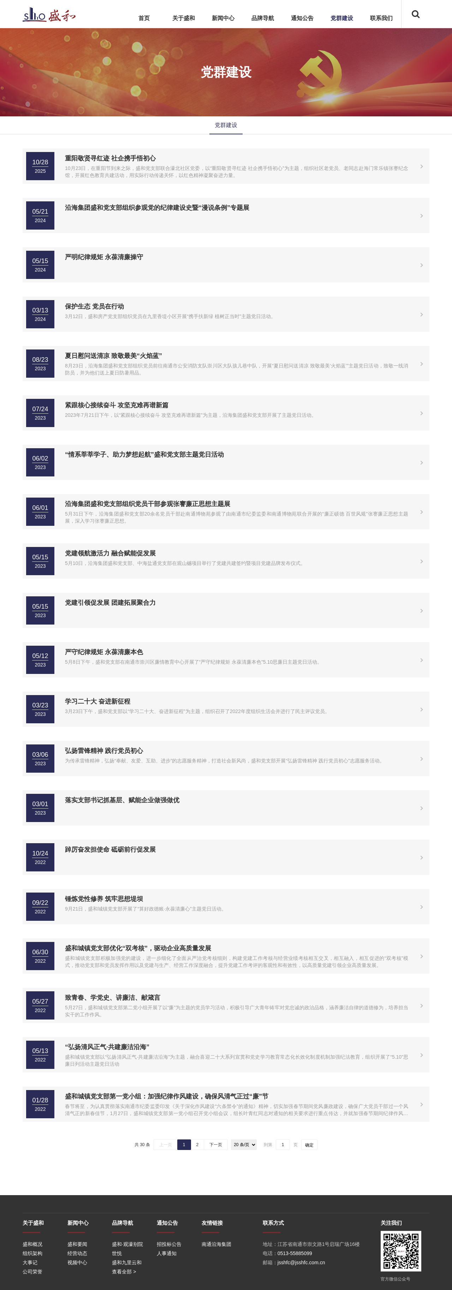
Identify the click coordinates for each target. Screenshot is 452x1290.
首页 (144, 18)
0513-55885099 (295, 1286)
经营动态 (77, 1286)
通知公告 (302, 18)
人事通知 (167, 1286)
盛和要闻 (77, 1277)
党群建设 (342, 18)
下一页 (215, 1144)
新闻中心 (223, 18)
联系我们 (381, 18)
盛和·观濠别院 (127, 1277)
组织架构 (32, 1286)
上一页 (165, 1144)
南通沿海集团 (216, 1277)
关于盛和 (183, 18)
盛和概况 (32, 1277)
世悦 (117, 1286)
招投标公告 (169, 1277)
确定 (309, 1145)
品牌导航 (262, 18)
